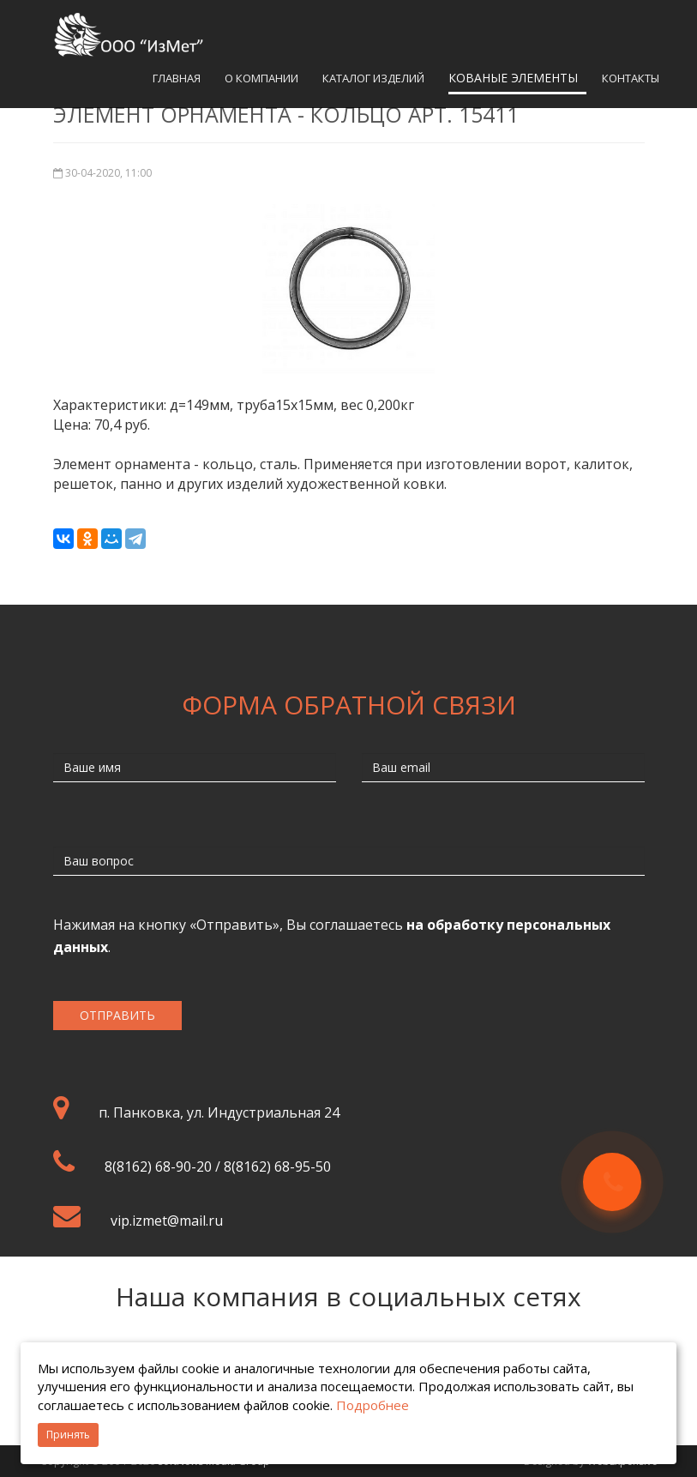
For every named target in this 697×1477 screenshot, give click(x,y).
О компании (261, 78)
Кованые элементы (513, 77)
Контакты (630, 78)
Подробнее (372, 1405)
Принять (68, 1434)
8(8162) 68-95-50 (277, 1166)
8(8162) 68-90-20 (158, 1166)
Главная (177, 78)
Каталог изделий (373, 78)
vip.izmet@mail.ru (167, 1220)
